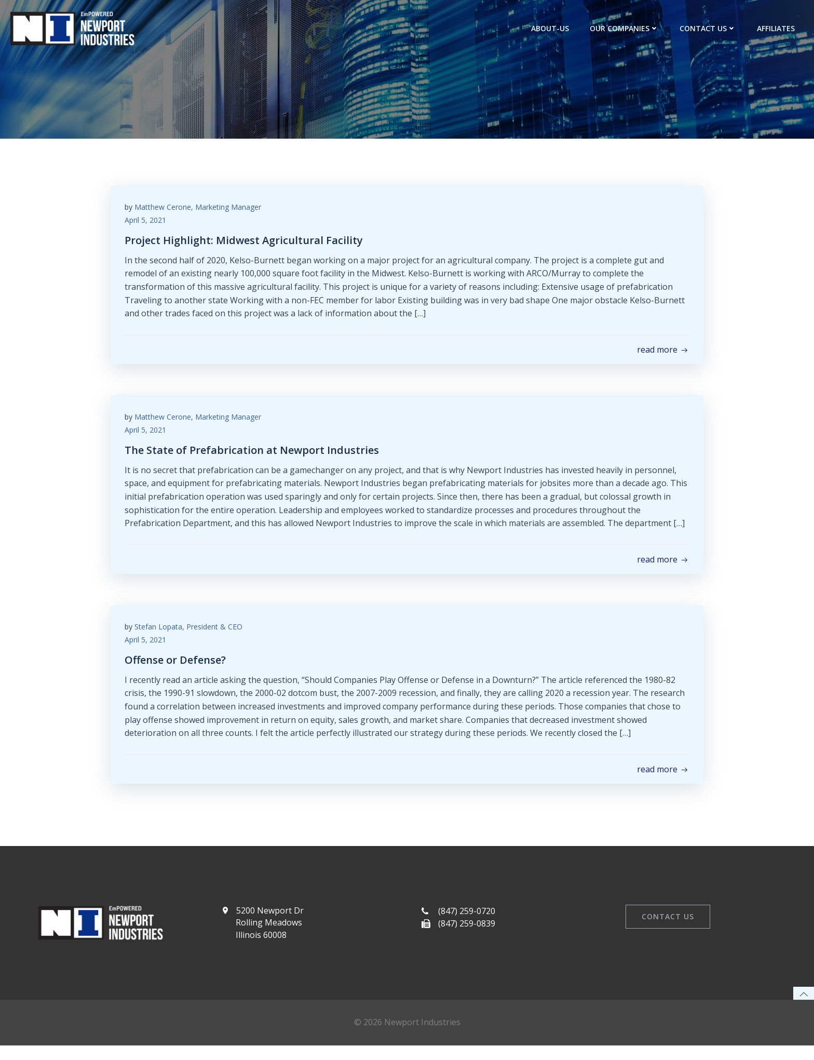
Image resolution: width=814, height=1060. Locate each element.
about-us (551, 28)
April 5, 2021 (147, 222)
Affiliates (777, 28)
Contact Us (709, 28)
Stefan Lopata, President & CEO (190, 633)
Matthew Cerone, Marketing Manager (199, 209)
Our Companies (625, 28)
